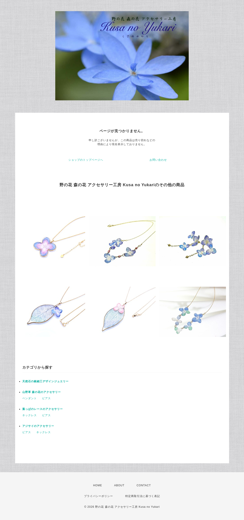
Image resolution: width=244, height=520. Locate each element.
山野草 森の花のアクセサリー (41, 392)
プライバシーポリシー (98, 496)
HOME (97, 485)
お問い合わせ (158, 159)
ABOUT (119, 485)
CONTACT (144, 485)
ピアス (46, 398)
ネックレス (29, 415)
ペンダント (29, 398)
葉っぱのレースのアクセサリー (42, 409)
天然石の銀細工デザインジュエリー (45, 381)
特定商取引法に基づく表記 (142, 496)
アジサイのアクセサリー (38, 426)
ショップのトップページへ (85, 159)
